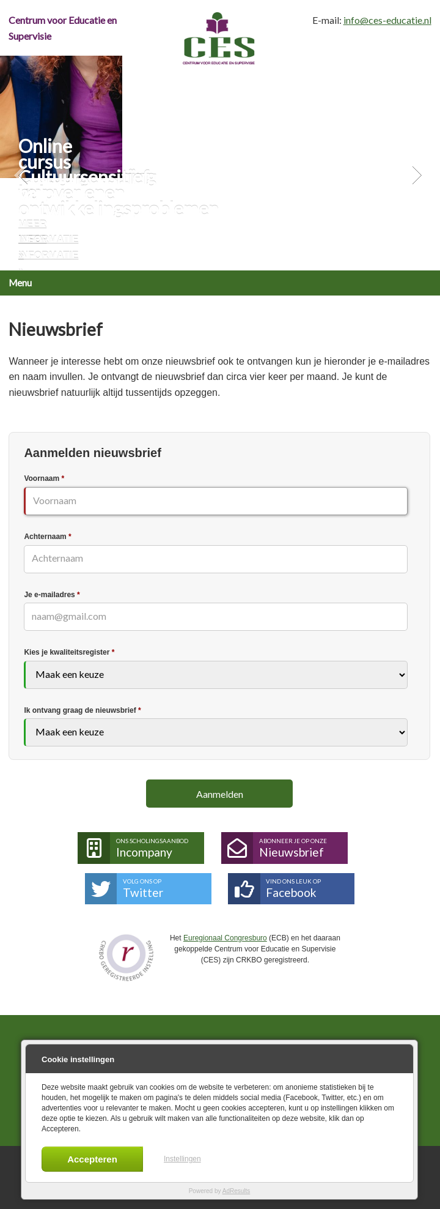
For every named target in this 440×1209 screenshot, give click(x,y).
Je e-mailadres (51, 594)
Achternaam (47, 536)
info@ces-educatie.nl (387, 20)
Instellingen (182, 1159)
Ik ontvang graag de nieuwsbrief (82, 710)
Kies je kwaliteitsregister (69, 652)
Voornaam (44, 478)
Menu (20, 282)
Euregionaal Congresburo (225, 938)
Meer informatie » (48, 240)
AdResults (236, 1191)
